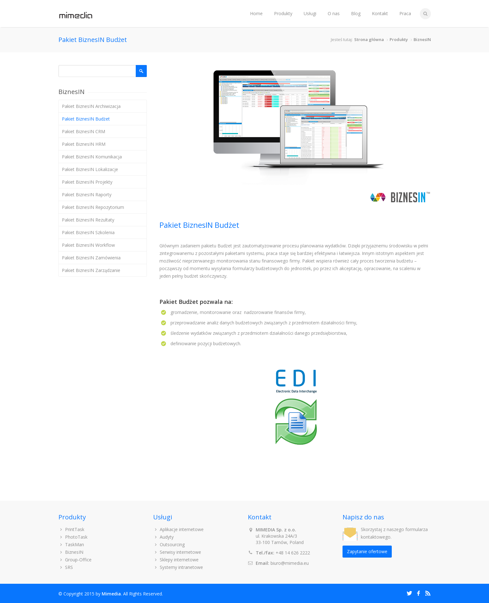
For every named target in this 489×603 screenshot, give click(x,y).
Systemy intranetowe (178, 567)
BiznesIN (422, 39)
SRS (65, 567)
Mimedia (111, 594)
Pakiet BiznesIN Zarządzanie (91, 270)
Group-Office (75, 560)
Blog (356, 13)
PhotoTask (73, 537)
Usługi (310, 13)
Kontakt (380, 13)
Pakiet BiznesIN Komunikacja (92, 157)
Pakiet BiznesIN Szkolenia (88, 232)
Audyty (163, 537)
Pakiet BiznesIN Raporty (86, 195)
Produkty (283, 13)
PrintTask (71, 529)
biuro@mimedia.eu (290, 563)
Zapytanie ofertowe (367, 551)
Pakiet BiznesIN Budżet (86, 119)
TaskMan (71, 544)
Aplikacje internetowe (178, 529)
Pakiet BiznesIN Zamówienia (91, 258)
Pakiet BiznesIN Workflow (88, 245)
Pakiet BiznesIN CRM (83, 131)
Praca (405, 13)
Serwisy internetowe (177, 552)
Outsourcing (169, 544)
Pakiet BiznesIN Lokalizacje (90, 169)
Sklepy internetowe (176, 560)
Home (256, 13)
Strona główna (369, 39)
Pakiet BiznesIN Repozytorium (93, 207)
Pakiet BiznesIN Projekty (87, 182)
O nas (334, 13)
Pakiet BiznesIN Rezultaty (88, 220)
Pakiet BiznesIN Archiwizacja (91, 106)
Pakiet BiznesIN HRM (83, 144)
